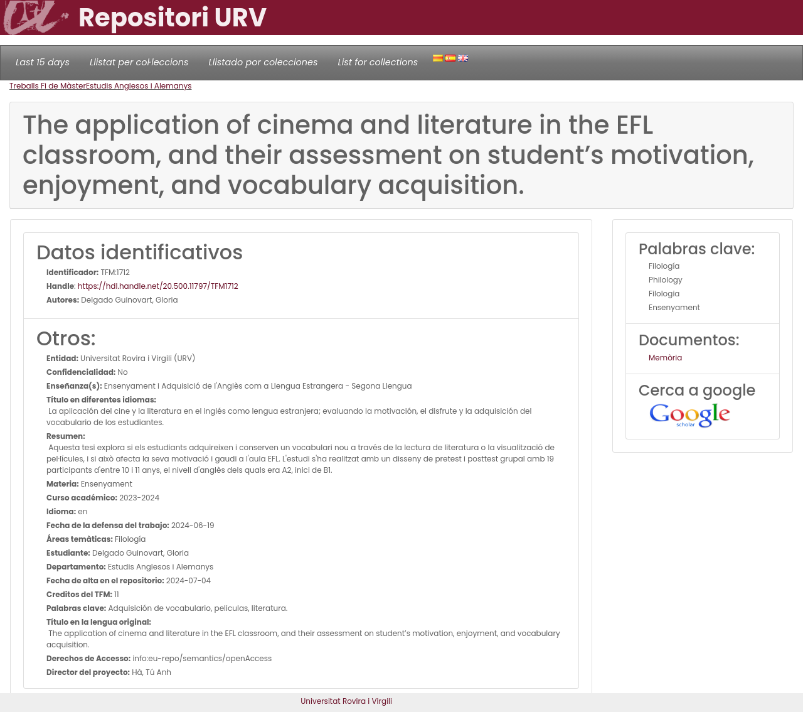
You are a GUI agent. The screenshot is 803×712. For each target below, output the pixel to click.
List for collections (378, 62)
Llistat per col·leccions (139, 62)
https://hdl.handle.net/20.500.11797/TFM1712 (158, 286)
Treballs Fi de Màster (47, 85)
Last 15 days (43, 62)
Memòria (665, 357)
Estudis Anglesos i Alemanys (139, 85)
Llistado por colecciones (263, 62)
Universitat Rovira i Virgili (346, 701)
